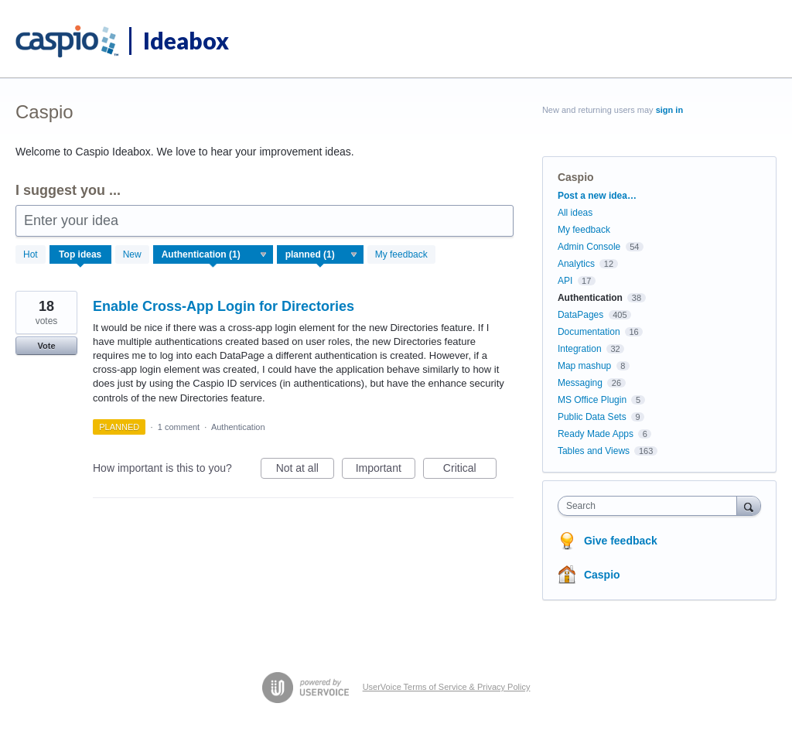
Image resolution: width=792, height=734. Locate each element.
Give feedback (620, 540)
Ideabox (186, 40)
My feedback (401, 254)
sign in (669, 109)
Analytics (576, 263)
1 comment (179, 427)
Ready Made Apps (595, 433)
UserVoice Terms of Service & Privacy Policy (447, 686)
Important (385, 470)
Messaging (580, 382)
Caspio (602, 574)
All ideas (575, 212)
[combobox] (650, 505)
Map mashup (584, 365)
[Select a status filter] (321, 255)
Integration (580, 348)
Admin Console (589, 246)
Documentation (589, 331)
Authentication (238, 427)
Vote (46, 345)
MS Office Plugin (592, 399)
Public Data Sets (592, 416)
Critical (470, 470)
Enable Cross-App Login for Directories (223, 306)
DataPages (580, 314)
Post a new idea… (597, 195)
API (565, 280)
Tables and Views (594, 451)
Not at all (305, 470)
